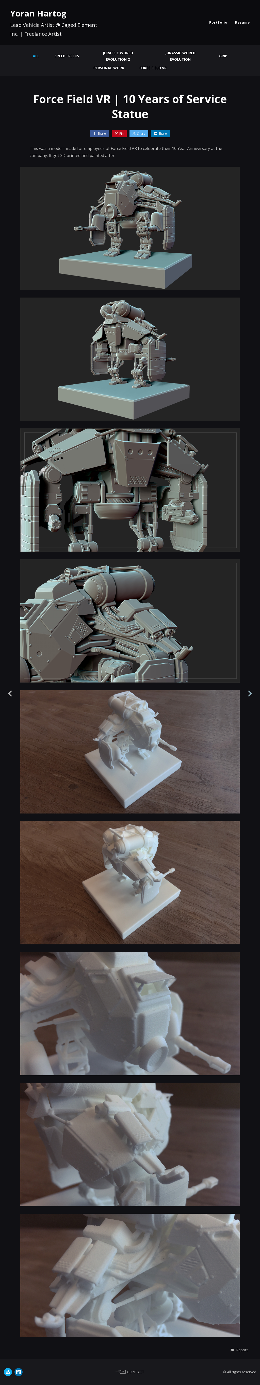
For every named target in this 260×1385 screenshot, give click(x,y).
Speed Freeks (67, 56)
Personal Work (108, 67)
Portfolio (218, 22)
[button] (239, 1350)
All (36, 56)
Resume (242, 22)
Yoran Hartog (38, 13)
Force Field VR (153, 67)
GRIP (223, 56)
